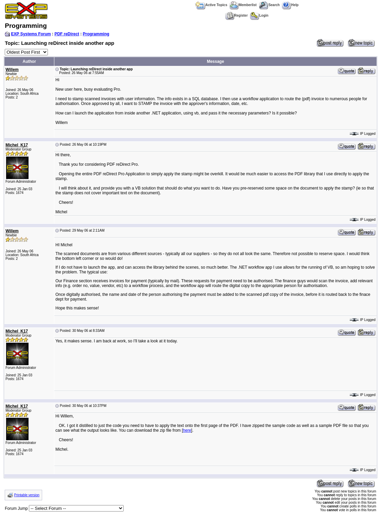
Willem (12, 69)
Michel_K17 (16, 145)
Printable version (26, 495)
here (187, 430)
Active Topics (211, 5)
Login (259, 15)
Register (236, 15)
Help (290, 5)
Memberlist (243, 5)
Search (269, 5)
